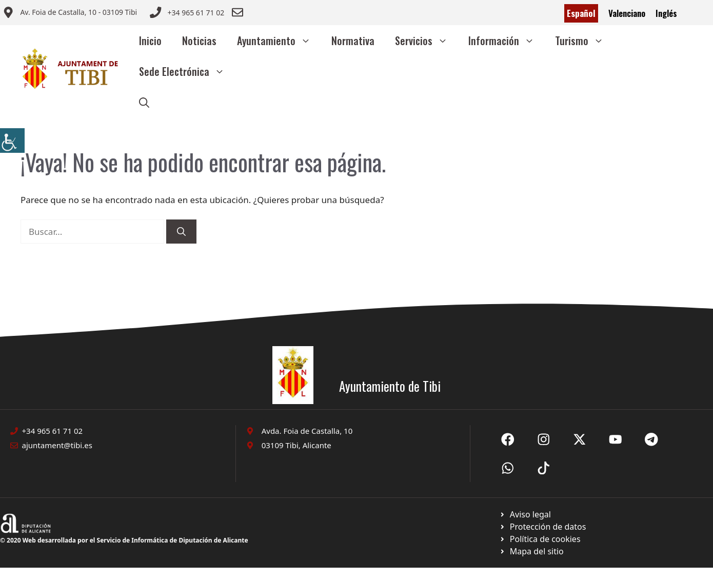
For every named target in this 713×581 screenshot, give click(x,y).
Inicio (150, 40)
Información (506, 40)
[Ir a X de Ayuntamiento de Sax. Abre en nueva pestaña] (544, 439)
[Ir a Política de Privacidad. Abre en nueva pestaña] (525, 514)
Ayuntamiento (279, 40)
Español (581, 13)
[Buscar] (181, 231)
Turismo (584, 40)
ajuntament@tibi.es (57, 445)
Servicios (426, 40)
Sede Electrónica (187, 71)
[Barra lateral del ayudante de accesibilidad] (12, 140)
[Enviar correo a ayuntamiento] (70, 13)
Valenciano (626, 13)
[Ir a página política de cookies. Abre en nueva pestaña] (542, 526)
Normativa (352, 40)
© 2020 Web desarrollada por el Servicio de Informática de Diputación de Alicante (124, 540)
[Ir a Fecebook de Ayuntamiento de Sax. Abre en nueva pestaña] (508, 439)
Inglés (666, 13)
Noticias (199, 40)
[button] (144, 102)
